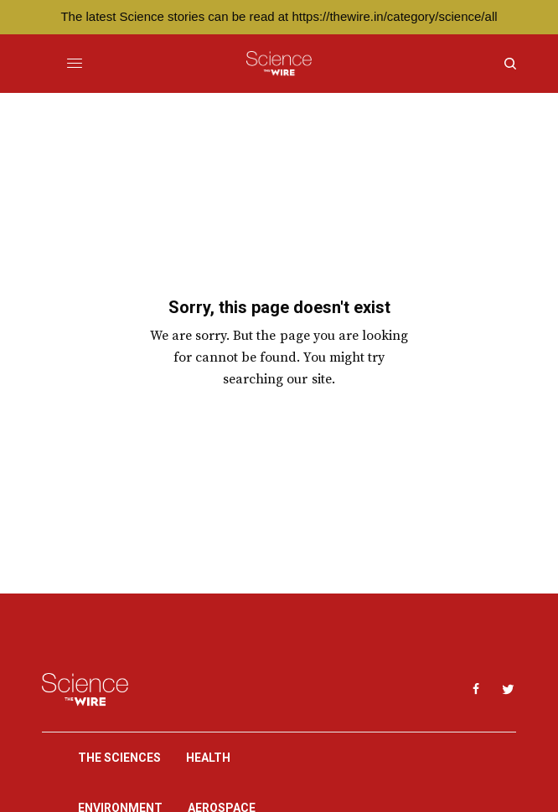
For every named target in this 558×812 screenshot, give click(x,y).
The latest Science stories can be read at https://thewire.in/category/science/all (278, 16)
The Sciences (119, 757)
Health (208, 757)
